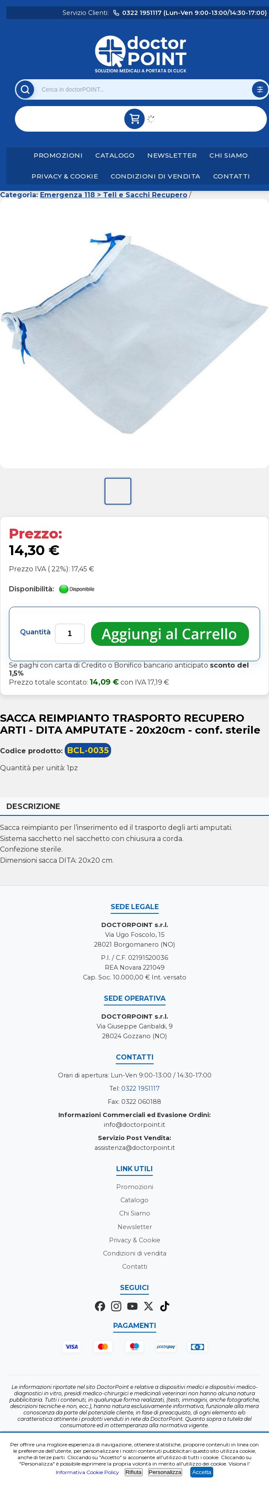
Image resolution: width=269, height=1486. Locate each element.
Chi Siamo (228, 155)
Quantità (35, 632)
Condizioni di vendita (155, 176)
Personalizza (165, 1472)
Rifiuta (134, 1472)
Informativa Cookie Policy (87, 1472)
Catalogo (114, 155)
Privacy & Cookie (64, 176)
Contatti (231, 176)
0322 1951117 (140, 1088)
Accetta (201, 1472)
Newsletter (172, 155)
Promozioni (58, 155)
